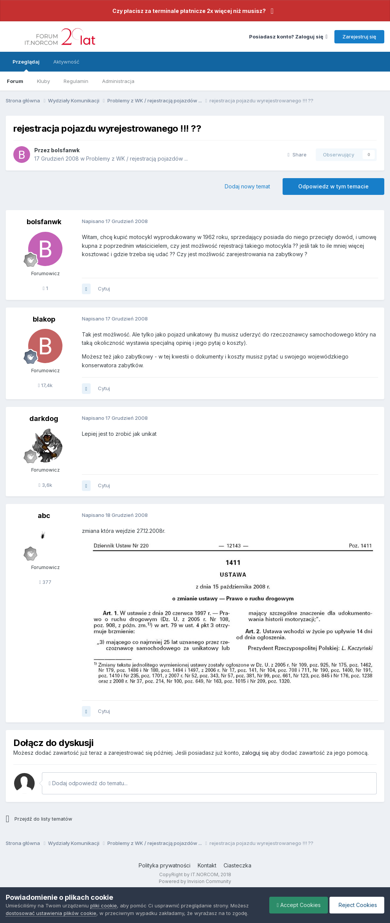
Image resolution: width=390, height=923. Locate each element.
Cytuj (104, 288)
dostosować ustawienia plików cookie (51, 913)
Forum (15, 81)
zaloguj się (255, 752)
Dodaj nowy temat (247, 186)
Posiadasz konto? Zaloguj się (288, 36)
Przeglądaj (26, 65)
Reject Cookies (356, 905)
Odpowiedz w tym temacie (333, 186)
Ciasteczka (237, 865)
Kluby (43, 81)
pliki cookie (103, 905)
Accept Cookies (297, 905)
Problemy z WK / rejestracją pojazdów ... (137, 158)
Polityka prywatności (164, 865)
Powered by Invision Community (195, 881)
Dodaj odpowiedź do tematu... (88, 783)
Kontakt (207, 865)
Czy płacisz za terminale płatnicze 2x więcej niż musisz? (189, 11)
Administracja (118, 81)
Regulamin (76, 81)
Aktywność (66, 62)
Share (297, 154)
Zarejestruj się (359, 36)
